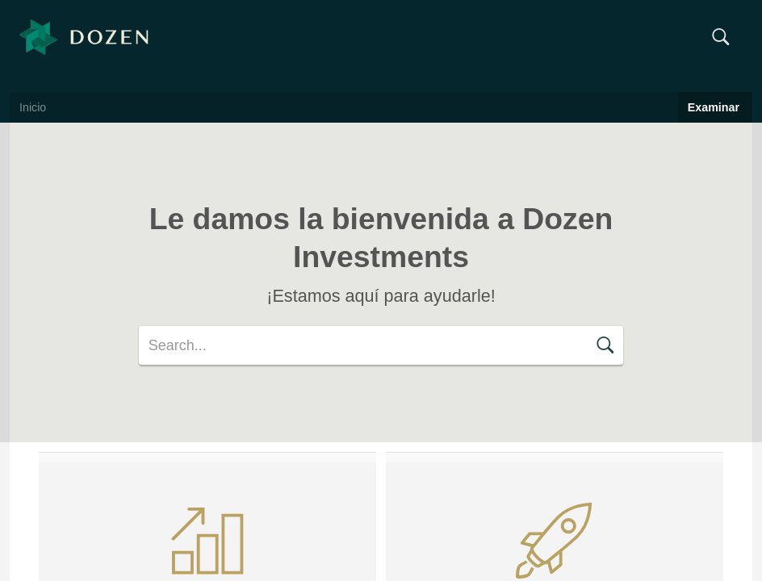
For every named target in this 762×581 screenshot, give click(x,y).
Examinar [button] (715, 107)
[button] (720, 37)
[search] (381, 345)
